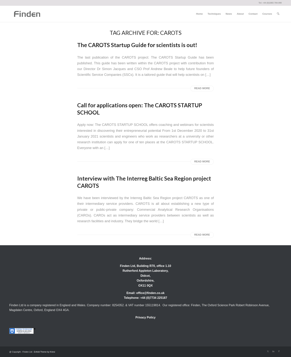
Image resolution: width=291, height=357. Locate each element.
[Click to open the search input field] (278, 14)
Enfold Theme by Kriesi (44, 352)
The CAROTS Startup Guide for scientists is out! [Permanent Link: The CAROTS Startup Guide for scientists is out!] (137, 45)
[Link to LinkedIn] (273, 351)
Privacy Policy (145, 317)
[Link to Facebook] (279, 351)
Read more (202, 88)
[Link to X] (268, 351)
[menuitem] (199, 14)
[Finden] (27, 14)
